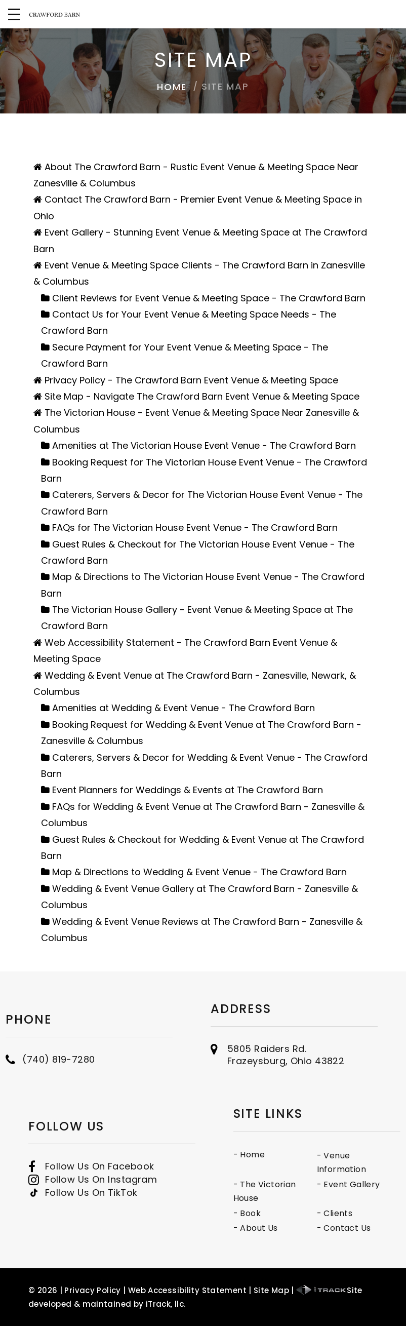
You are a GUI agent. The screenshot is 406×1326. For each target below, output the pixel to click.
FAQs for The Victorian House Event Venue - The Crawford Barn (195, 527)
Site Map (271, 1290)
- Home (278, 1154)
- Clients (364, 1213)
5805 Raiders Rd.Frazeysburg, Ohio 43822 (285, 1041)
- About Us (285, 1228)
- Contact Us (373, 1228)
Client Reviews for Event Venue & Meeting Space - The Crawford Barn (209, 298)
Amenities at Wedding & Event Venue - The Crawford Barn (183, 707)
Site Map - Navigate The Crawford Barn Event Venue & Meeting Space (202, 396)
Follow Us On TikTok (91, 1209)
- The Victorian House (294, 1191)
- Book (276, 1213)
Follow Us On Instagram (101, 1196)
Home (171, 87)
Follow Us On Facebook (99, 1182)
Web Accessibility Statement (187, 1290)
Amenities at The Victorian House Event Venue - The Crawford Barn (204, 445)
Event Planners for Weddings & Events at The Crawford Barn (187, 790)
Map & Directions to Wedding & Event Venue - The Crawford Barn (199, 872)
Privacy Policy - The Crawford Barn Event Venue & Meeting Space (191, 380)
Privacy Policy (92, 1290)
